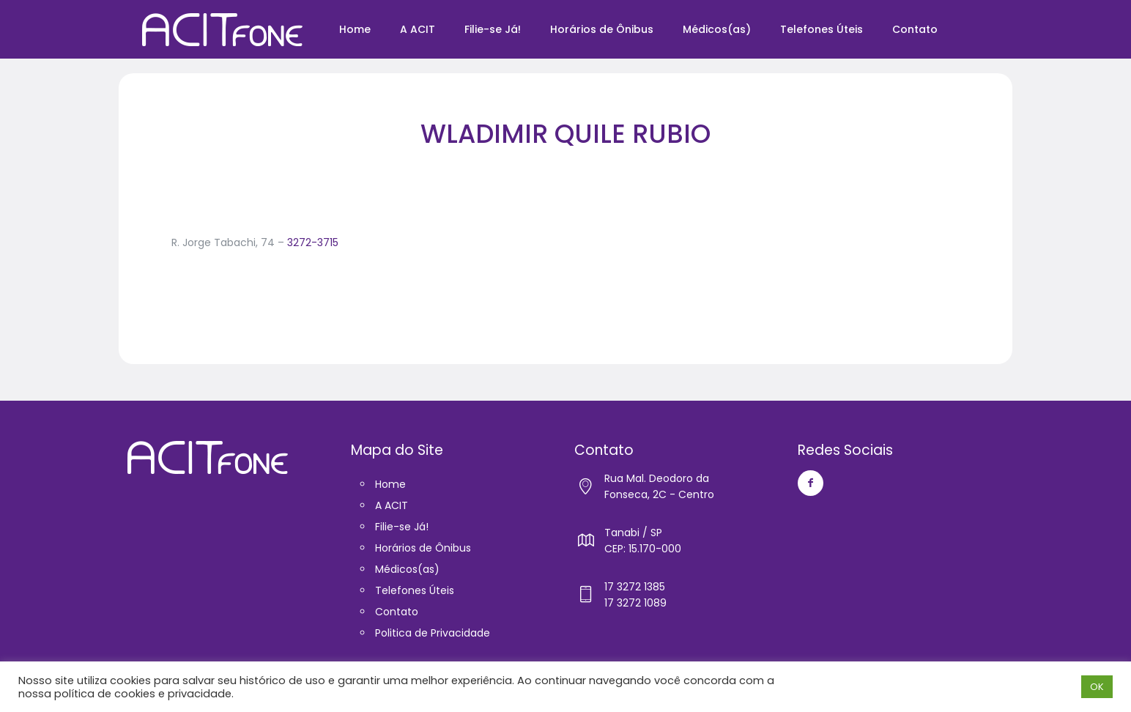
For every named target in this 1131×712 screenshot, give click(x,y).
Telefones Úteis (414, 590)
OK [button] (1097, 687)
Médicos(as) (407, 569)
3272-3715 (312, 242)
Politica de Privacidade (432, 633)
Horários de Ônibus (423, 548)
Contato (396, 611)
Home (390, 484)
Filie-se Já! (402, 526)
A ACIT (391, 505)
